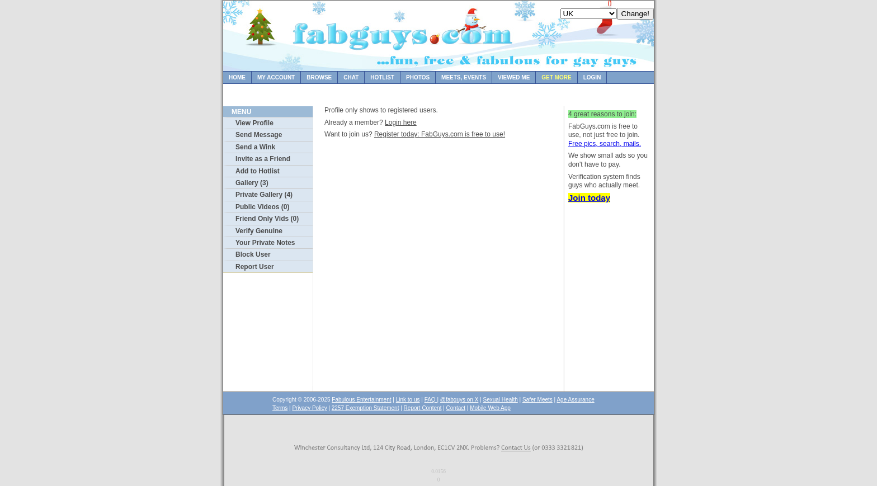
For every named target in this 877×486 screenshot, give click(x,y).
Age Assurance (575, 400)
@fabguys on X (459, 400)
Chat (351, 77)
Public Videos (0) (262, 207)
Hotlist (382, 77)
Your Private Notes (265, 243)
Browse (319, 77)
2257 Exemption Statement (365, 408)
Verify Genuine (258, 231)
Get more (556, 77)
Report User (254, 267)
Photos (418, 77)
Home (237, 77)
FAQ (431, 400)
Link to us (408, 400)
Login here (401, 122)
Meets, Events (463, 77)
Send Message (258, 135)
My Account (276, 77)
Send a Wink (255, 147)
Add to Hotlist (257, 171)
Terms (279, 408)
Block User (253, 254)
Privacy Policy (309, 408)
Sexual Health (500, 400)
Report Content (423, 408)
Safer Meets (537, 400)
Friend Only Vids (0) (267, 219)
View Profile (254, 123)
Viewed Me (514, 77)
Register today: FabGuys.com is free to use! (439, 134)
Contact (455, 408)
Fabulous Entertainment (361, 400)
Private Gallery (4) (264, 195)
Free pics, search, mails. (604, 144)
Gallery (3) (251, 183)
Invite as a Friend (262, 159)
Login (592, 77)
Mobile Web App (490, 408)
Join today (589, 197)
